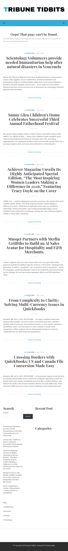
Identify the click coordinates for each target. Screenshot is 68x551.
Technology (7, 520)
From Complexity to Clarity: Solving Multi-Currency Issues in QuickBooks (34, 304)
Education (7, 511)
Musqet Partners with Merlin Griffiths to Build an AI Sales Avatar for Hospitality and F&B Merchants (34, 245)
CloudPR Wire (29, 53)
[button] (2, 23)
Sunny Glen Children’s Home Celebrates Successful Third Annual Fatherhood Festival (34, 119)
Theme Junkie (50, 545)
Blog (5, 502)
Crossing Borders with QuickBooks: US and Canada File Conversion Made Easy (34, 361)
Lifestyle (6, 515)
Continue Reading (34, 98)
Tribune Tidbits (30, 545)
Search (5, 413)
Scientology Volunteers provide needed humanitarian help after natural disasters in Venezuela (34, 62)
